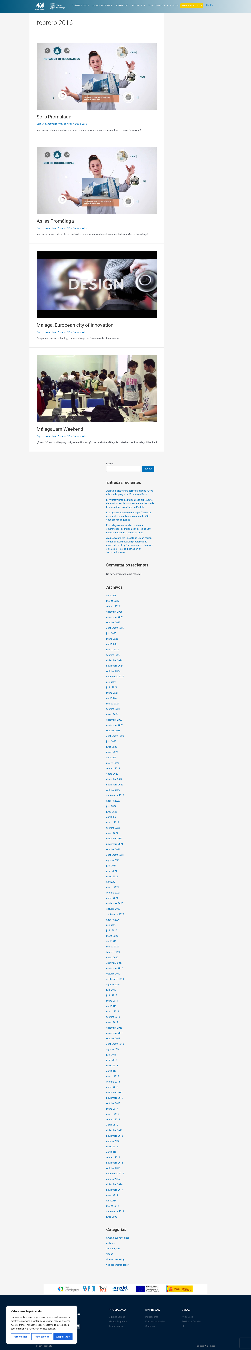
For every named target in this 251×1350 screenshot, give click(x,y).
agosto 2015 (113, 1179)
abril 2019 (111, 1006)
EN (207, 5)
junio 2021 (111, 871)
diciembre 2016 (114, 1130)
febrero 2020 (113, 952)
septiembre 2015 (115, 1173)
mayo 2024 (112, 692)
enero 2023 (112, 773)
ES (211, 5)
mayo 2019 (112, 1000)
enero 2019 (112, 1022)
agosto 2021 (113, 860)
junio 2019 (111, 995)
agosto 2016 (113, 1141)
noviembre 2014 (114, 1189)
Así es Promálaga (55, 221)
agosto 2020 (113, 919)
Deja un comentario (47, 123)
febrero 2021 (113, 892)
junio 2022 (111, 811)
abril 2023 (111, 757)
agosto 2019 (113, 984)
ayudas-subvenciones (117, 1237)
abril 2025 (111, 644)
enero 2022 (112, 833)
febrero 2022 (113, 827)
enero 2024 (112, 714)
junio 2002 (111, 1216)
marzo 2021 (112, 887)
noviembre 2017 (114, 1097)
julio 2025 (111, 633)
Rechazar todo (41, 1336)
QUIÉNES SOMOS (80, 5)
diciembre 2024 (114, 660)
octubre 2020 (113, 908)
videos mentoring (115, 1259)
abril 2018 (111, 1071)
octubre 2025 (113, 622)
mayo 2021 (112, 876)
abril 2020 (111, 941)
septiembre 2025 (115, 627)
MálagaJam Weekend (60, 429)
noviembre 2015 (114, 1162)
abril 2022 (111, 817)
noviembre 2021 (114, 844)
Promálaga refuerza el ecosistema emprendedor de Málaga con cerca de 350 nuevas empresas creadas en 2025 (128, 529)
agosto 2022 (113, 800)
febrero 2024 (113, 708)
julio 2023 (111, 741)
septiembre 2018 (115, 1044)
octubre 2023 (113, 730)
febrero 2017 (113, 1119)
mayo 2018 (112, 1065)
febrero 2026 (113, 606)
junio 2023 (111, 746)
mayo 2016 (112, 1146)
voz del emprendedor (117, 1264)
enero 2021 (112, 898)
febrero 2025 (113, 655)
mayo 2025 (112, 638)
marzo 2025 (112, 649)
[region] (41, 1325)
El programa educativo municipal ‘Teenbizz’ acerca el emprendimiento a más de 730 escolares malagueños (128, 516)
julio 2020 (111, 925)
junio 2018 (111, 1060)
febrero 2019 (113, 1016)
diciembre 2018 (114, 1027)
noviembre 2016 (114, 1135)
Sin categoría (113, 1248)
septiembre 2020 (115, 914)
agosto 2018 (113, 1049)
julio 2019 (111, 989)
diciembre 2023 (114, 719)
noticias (110, 1243)
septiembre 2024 (115, 676)
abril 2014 (111, 1200)
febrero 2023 (113, 768)
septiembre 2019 (115, 979)
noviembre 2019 (114, 968)
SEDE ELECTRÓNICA (192, 5)
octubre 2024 (113, 671)
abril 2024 (111, 698)
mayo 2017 (112, 1108)
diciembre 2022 (114, 779)
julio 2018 (111, 1054)
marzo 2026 (112, 600)
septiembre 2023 (115, 736)
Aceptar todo (63, 1336)
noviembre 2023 (114, 725)
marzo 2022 (112, 822)
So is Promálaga (54, 117)
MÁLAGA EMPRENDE (102, 5)
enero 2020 (112, 957)
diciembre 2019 (114, 963)
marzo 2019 (112, 1011)
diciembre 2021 (114, 838)
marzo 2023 (112, 763)
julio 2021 (111, 865)
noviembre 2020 (114, 903)
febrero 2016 (113, 1157)
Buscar (110, 463)
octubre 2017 (113, 1103)
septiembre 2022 (115, 795)
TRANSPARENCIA (156, 5)
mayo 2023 (112, 752)
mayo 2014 (112, 1195)
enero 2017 (112, 1125)
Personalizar (20, 1336)
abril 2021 (111, 881)
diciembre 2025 (114, 611)
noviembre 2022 (114, 784)
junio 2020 (111, 930)
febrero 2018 (113, 1081)
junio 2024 (111, 687)
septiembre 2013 (115, 1211)
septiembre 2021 (115, 854)
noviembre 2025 (114, 617)
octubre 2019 (113, 973)
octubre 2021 (113, 849)
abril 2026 (111, 595)
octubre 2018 (113, 1038)
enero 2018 (112, 1087)
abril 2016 (111, 1152)
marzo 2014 (112, 1205)
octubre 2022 (113, 790)
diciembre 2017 (114, 1092)
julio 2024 (111, 682)
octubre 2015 (113, 1168)
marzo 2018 (112, 1076)
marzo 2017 (112, 1114)
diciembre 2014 (114, 1184)
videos (62, 123)
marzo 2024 (112, 703)
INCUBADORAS (122, 5)
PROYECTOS (138, 5)
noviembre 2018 (114, 1033)
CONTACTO (173, 5)
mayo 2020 (112, 935)
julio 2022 (111, 806)
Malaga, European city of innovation (75, 325)
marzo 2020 (112, 946)
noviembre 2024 (114, 665)
